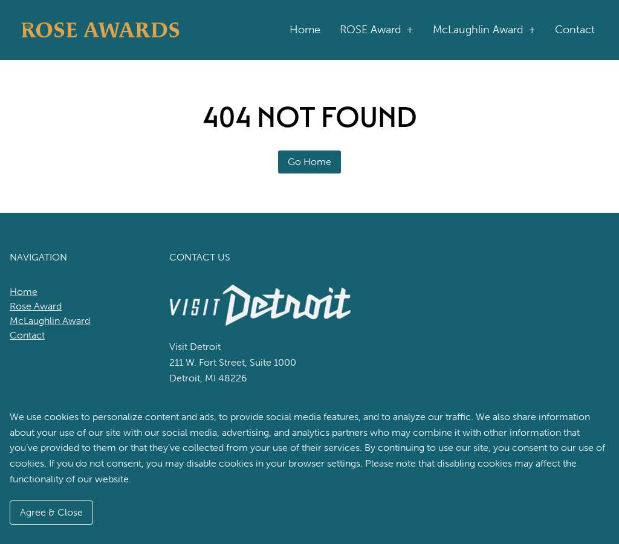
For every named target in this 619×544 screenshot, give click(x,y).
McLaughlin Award (484, 30)
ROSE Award (376, 30)
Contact (575, 29)
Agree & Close (51, 512)
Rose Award (36, 306)
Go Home (309, 161)
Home (305, 29)
